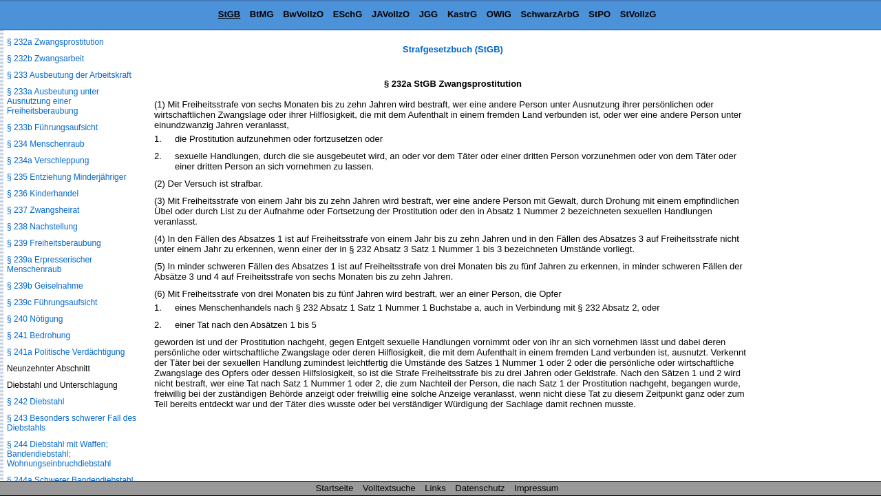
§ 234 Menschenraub (46, 144)
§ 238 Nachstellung (42, 226)
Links (435, 488)
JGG (428, 14)
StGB (229, 14)
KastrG (462, 14)
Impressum (536, 488)
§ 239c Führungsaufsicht (52, 302)
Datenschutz (480, 488)
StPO (599, 14)
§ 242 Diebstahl (35, 401)
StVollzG (638, 14)
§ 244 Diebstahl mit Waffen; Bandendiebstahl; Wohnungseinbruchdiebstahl (59, 454)
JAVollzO (391, 14)
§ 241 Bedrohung (38, 335)
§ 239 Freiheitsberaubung (54, 243)
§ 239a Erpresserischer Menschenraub (49, 264)
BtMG (262, 14)
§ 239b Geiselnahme (45, 286)
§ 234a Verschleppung (48, 160)
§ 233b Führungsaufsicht (52, 127)
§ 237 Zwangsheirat (43, 210)
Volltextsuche (389, 488)
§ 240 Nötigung (35, 319)
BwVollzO (303, 14)
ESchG (348, 14)
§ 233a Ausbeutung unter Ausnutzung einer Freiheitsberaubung (53, 101)
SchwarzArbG (549, 14)
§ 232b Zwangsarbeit (45, 58)
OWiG (499, 14)
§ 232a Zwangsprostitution (55, 42)
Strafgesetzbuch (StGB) (453, 49)
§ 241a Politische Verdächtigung (66, 352)
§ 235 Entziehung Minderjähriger (66, 177)
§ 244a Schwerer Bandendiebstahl (70, 480)
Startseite (335, 488)
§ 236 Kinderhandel (42, 193)
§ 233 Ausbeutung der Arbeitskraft (69, 75)
